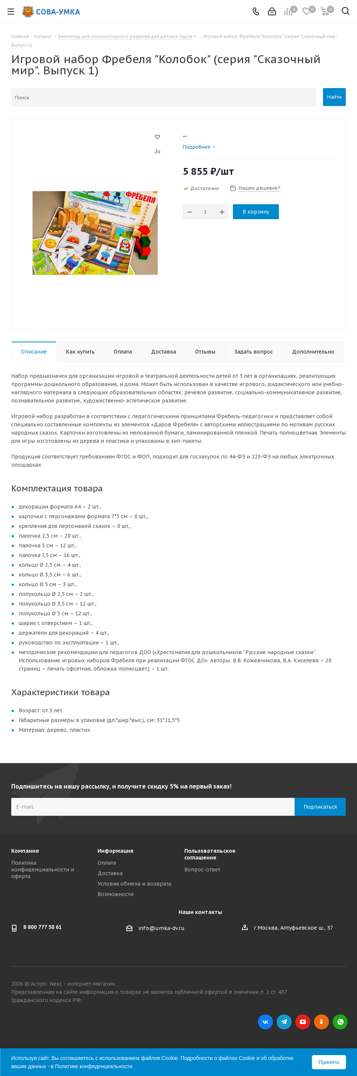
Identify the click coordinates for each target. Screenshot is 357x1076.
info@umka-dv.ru (161, 928)
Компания (25, 851)
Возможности (115, 894)
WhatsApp (340, 1021)
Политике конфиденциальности (93, 1066)
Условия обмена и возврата (134, 883)
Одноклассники (321, 1021)
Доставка (110, 873)
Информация (115, 851)
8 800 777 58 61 (42, 927)
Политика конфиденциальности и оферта (42, 869)
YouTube (302, 1021)
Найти (334, 97)
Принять (328, 1062)
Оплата (107, 862)
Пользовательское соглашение (210, 854)
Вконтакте (265, 1021)
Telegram (284, 1021)
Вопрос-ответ (202, 869)
